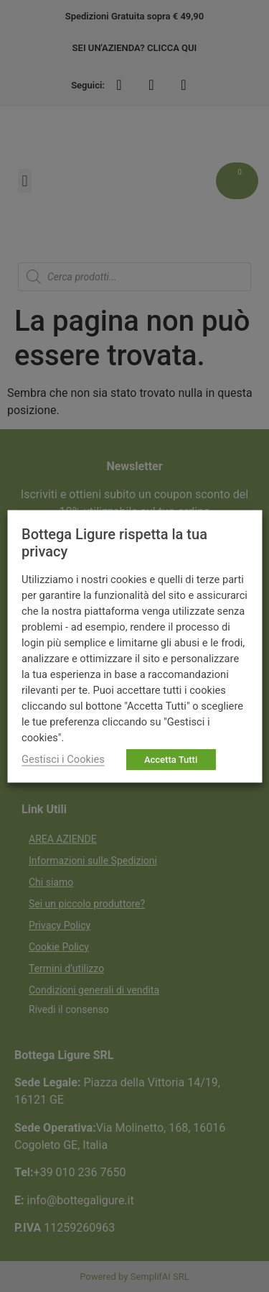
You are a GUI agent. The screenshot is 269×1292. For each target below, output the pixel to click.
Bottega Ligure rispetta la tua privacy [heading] (114, 542)
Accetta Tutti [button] (170, 758)
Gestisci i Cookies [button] (63, 758)
